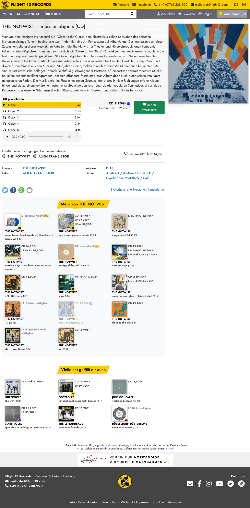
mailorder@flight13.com (25, 481)
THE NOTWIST (34, 168)
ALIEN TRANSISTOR (38, 173)
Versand (169, 448)
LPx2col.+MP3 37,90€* (142, 254)
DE (236, 4)
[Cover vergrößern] (208, 63)
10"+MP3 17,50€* (86, 277)
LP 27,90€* (82, 220)
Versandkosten (109, 445)
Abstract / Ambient (121, 173)
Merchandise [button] (28, 14)
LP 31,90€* (135, 381)
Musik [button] (7, 14)
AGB (95, 502)
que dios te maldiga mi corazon (30, 425)
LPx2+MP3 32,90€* (140, 216)
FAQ (72, 502)
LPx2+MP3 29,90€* (140, 250)
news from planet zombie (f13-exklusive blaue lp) (30, 235)
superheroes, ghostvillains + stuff (136, 294)
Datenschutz (110, 502)
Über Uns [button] (53, 14)
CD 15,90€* (135, 246)
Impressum (143, 502)
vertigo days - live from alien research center (30, 265)
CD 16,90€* (82, 216)
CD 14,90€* (29, 277)
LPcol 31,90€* (84, 224)
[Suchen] (132, 14)
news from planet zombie (83, 233)
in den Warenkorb (149, 107)
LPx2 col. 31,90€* (32, 381)
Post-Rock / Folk (137, 178)
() (232, 14)
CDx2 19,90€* (137, 277)
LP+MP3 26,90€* (32, 250)
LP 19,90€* (82, 386)
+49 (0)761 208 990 (24, 486)
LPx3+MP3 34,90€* (140, 281)
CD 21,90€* (28, 408)
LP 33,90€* (28, 412)
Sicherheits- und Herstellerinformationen (138, 189)
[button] (5, 190)
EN (243, 4)
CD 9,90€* (82, 303)
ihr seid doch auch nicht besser (83, 399)
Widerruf (127, 502)
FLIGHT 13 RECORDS (27, 5)
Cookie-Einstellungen (167, 502)
